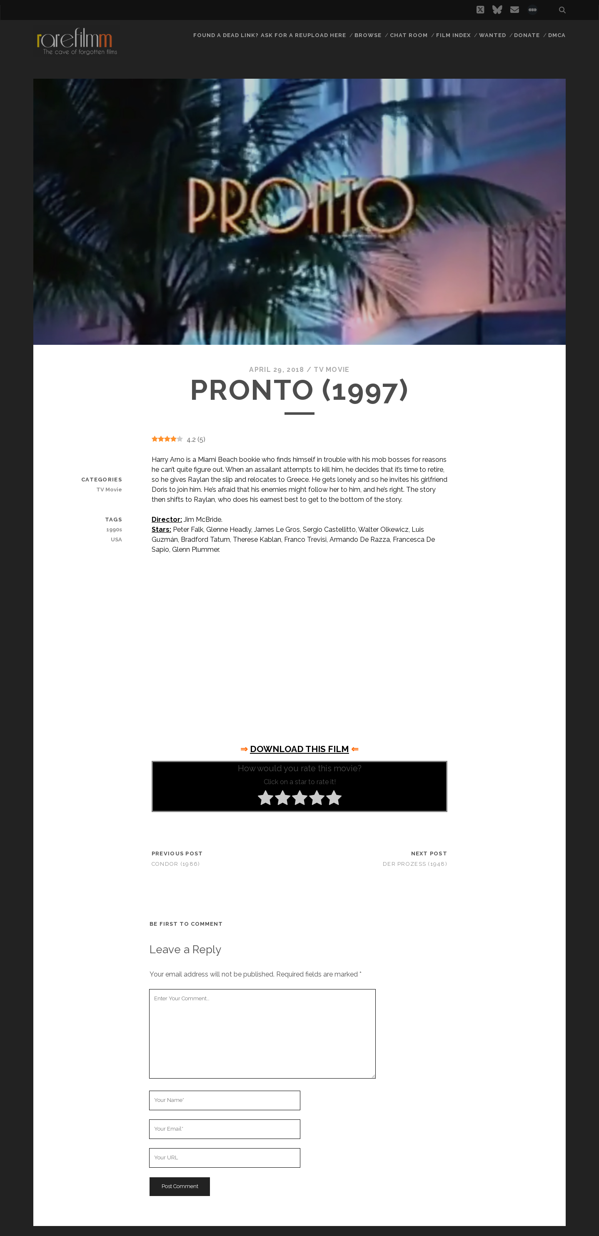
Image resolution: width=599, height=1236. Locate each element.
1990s (114, 529)
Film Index (453, 35)
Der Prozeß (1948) (415, 864)
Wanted (492, 35)
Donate (527, 35)
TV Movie (331, 370)
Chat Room (409, 35)
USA (116, 539)
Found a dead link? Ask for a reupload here (270, 35)
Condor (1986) (176, 864)
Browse (368, 35)
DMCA (557, 35)
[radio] (265, 799)
